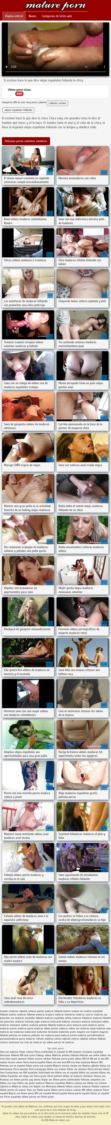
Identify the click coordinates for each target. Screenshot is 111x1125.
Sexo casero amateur (16, 1058)
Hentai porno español (79, 1093)
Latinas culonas (73, 1090)
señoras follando (97, 1038)
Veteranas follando (9, 1055)
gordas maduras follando (49, 1011)
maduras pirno (64, 1025)
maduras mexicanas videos (95, 1021)
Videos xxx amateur (77, 1069)
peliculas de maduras (20, 1035)
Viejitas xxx (39, 1086)
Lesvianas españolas (92, 1051)
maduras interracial (51, 1021)
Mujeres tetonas (61, 1065)
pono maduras (62, 1035)
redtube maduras (45, 1038)
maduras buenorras (65, 1014)
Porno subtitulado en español (49, 1051)
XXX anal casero (28, 1055)
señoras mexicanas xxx (11, 1042)
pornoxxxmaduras (9, 1038)
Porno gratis (40, 1076)
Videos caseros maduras (78, 1086)
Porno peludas (54, 1076)
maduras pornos (8, 1028)
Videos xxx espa (8, 1083)
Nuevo (32, 16)
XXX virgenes (75, 1051)
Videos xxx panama (89, 1072)
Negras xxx (15, 1093)
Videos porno (43, 1090)
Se (67, 1051)
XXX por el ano (97, 1058)
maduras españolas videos (58, 1018)
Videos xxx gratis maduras (31, 1083)
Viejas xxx (28, 1076)
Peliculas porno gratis (63, 1058)
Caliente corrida (57, 103)
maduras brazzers (45, 1014)
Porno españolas (13, 1096)
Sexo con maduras (9, 1051)
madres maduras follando (22, 1014)
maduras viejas (88, 1028)
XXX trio (71, 1062)
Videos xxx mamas (56, 1069)
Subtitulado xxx (46, 1072)
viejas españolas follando (18, 110)
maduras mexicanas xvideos (14, 1025)
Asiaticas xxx (6, 1079)
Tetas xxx (31, 1090)
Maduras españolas (55, 1083)
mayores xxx (83, 1031)
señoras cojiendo (79, 1038)
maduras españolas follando (29, 1018)
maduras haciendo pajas (27, 1021)
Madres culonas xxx (76, 1083)
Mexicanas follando (55, 1086)
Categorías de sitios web (57, 16)
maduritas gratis (67, 1031)
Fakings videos (43, 1055)
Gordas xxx (76, 1065)
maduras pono (80, 1025)
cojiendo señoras (27, 1011)
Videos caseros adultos (39, 1058)
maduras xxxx (103, 1028)
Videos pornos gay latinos (27, 1079)
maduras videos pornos (46, 1028)
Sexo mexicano (82, 1062)
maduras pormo (96, 1025)
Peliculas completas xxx (93, 1079)
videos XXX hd (82, 1058)
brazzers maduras (9, 1011)
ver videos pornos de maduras (58, 1042)
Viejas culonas (26, 1051)
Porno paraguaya (38, 1069)
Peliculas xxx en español (13, 1065)
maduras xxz (6, 1031)
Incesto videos (15, 1062)
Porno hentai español (34, 1062)
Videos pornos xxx (31, 1096)
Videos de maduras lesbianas (78, 1076)
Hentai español (60, 1093)
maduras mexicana (71, 1021)
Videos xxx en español (66, 1072)
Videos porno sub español (39, 1065)
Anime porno (28, 1093)
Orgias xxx (46, 1079)
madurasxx (30, 1031)
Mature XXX (97, 1062)
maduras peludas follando (42, 1025)
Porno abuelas (20, 1069)
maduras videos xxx (69, 1028)
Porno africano (95, 1069)
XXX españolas (30, 1072)
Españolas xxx (15, 1076)
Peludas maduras (100, 1086)
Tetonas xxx (100, 1076)
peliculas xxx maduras (42, 1035)
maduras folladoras (82, 1018)
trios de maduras (33, 1042)
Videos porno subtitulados (66, 1079)
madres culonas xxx (73, 1011)
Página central (14, 16)
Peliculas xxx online (89, 1055)
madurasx (19, 1031)
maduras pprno (25, 1028)
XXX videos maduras (92, 1090)
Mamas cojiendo (91, 1065)
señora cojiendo (62, 1038)
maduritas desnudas (47, 1031)
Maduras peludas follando (65, 1055)
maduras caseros (84, 1014)
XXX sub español (43, 1093)
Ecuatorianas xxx (14, 1072)
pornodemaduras (96, 1035)
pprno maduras (27, 1038)
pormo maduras (78, 1035)
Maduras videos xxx (55, 6)
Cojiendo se (5, 1086)
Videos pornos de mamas (13, 1090)
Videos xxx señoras (97, 1083)
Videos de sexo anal (56, 1062)
